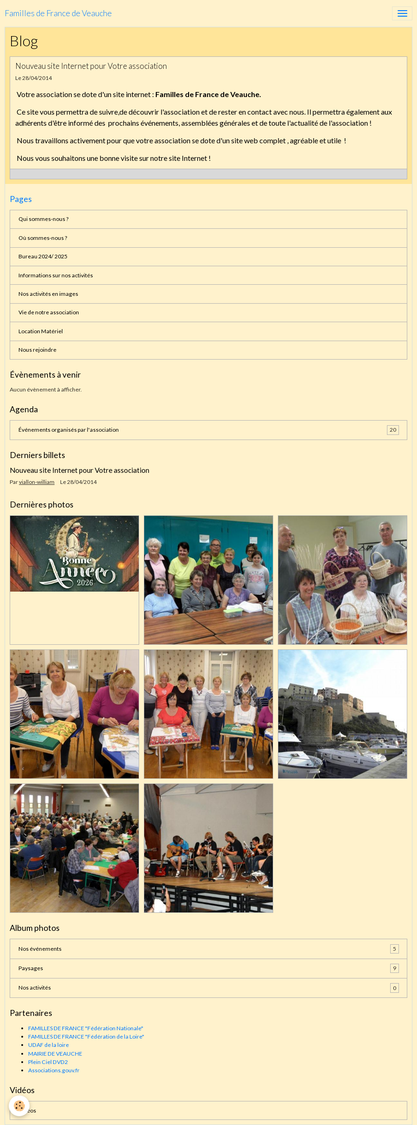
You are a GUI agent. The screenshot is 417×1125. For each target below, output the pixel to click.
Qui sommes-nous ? (43, 218)
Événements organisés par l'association (208, 429)
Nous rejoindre (37, 349)
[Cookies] (19, 1105)
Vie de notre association (48, 312)
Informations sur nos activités (55, 275)
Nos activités (208, 987)
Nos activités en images (48, 293)
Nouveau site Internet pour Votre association (91, 66)
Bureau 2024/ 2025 (42, 256)
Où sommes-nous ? (42, 237)
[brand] (58, 13)
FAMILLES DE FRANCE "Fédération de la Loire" (86, 1036)
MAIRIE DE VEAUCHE (55, 1053)
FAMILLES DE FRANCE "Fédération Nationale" (85, 1028)
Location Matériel (40, 331)
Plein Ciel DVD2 (48, 1061)
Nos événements (208, 949)
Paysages (208, 968)
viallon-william (37, 481)
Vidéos (27, 1110)
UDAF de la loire (48, 1044)
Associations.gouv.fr (54, 1070)
